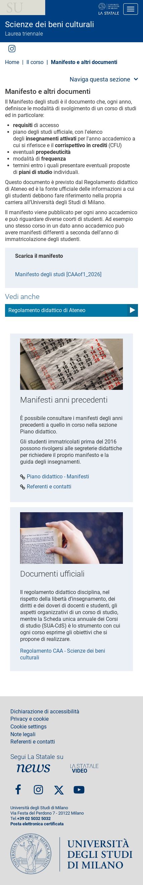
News (33, 768)
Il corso (35, 62)
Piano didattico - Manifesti (58, 477)
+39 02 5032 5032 (34, 818)
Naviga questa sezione (100, 79)
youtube (79, 787)
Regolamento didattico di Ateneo (46, 310)
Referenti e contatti (49, 487)
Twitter (59, 787)
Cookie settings (28, 727)
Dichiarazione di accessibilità (44, 712)
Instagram (12, 48)
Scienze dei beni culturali (49, 24)
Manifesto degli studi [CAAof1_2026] (58, 274)
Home (12, 62)
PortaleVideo (84, 768)
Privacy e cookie (29, 719)
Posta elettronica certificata (37, 823)
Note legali (22, 734)
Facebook (18, 787)
